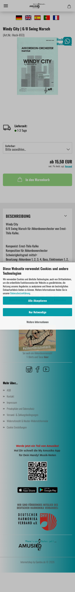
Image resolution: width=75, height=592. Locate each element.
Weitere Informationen (37, 322)
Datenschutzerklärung (20, 293)
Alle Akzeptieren (37, 300)
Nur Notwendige (37, 312)
